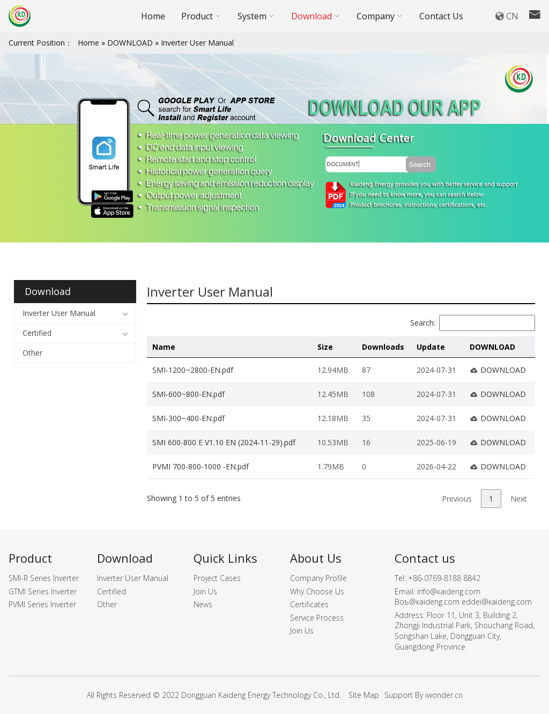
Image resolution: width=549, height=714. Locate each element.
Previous (457, 499)
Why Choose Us (317, 591)
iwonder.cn (444, 695)
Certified (37, 333)
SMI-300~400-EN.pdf (188, 418)
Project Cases (217, 578)
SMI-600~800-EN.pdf (188, 394)
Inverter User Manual (197, 43)
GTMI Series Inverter (43, 591)
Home (88, 43)
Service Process (317, 618)
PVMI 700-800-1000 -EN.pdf (200, 466)
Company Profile (318, 578)
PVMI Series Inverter (42, 604)
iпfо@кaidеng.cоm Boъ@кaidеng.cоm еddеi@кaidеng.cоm (463, 596)
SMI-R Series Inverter (44, 578)
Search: (472, 323)
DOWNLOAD (130, 43)
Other (32, 353)
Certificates (309, 604)
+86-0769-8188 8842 (444, 578)
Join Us (205, 591)
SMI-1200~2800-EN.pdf (192, 370)
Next (518, 499)
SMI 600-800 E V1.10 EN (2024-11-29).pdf (223, 442)
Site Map (363, 695)
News (203, 604)
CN (512, 16)
